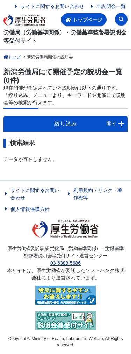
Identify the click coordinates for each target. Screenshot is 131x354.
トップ (12, 57)
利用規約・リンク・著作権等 (97, 193)
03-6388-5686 (65, 263)
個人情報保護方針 (30, 209)
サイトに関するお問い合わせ (52, 6)
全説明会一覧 (111, 6)
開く (112, 123)
